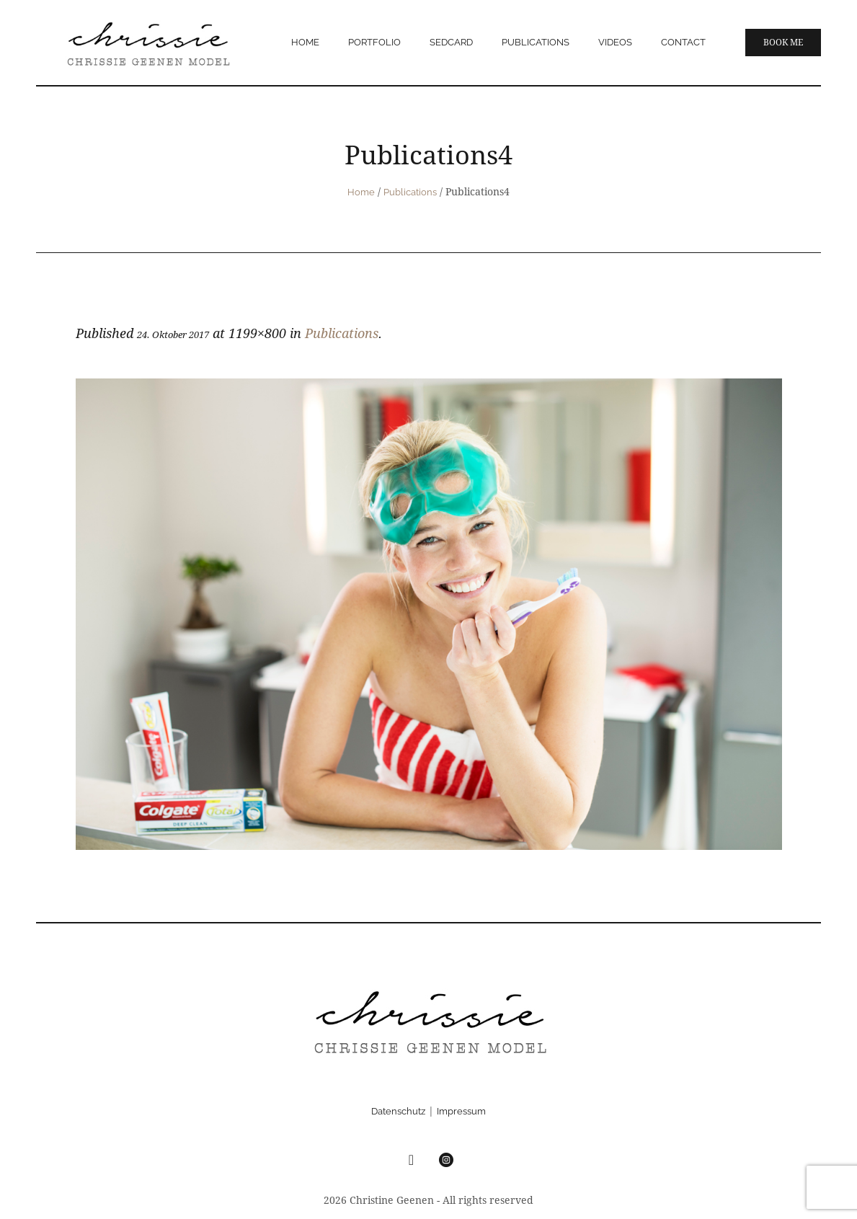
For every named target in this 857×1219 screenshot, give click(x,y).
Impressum (461, 1111)
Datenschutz (398, 1111)
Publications (410, 192)
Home (361, 192)
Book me (783, 42)
